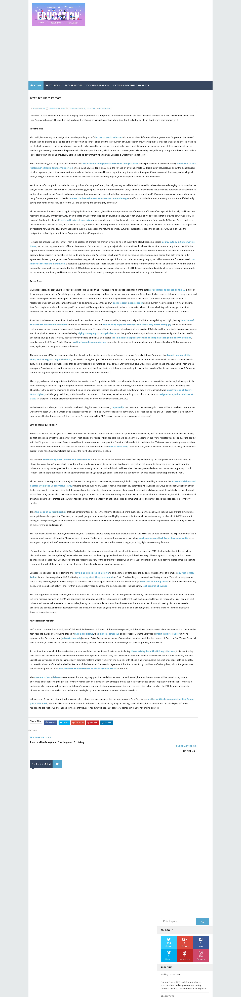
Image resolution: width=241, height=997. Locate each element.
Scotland (167, 722)
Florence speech (170, 458)
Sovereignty (191, 728)
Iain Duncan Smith (188, 493)
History (166, 493)
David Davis (193, 400)
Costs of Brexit (170, 376)
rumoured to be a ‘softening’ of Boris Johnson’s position (83, 152)
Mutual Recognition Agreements (178, 605)
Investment (168, 517)
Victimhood (168, 804)
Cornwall (167, 370)
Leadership (167, 564)
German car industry (172, 488)
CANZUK (184, 335)
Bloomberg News (128, 744)
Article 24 (167, 294)
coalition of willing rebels (130, 683)
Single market (169, 728)
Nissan (187, 616)
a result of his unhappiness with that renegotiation (110, 148)
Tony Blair (188, 763)
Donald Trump (190, 417)
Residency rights (170, 704)
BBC (182, 300)
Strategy (167, 745)
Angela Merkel (190, 288)
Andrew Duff (168, 288)
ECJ (184, 423)
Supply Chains (187, 745)
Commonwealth (190, 359)
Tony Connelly (169, 769)
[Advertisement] (150, 27)
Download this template (131, 58)
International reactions (174, 511)
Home (38, 58)
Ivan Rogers (189, 523)
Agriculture (168, 282)
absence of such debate (47, 805)
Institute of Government (175, 505)
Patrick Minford (170, 652)
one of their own (127, 514)
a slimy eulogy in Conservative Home (58, 257)
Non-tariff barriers (172, 628)
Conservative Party (77, 80)
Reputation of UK (170, 699)
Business (166, 335)
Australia (167, 300)
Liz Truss (193, 575)
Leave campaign (189, 564)
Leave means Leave (170, 570)
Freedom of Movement (173, 476)
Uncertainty (168, 792)
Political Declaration (173, 669)
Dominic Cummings (192, 411)
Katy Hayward (168, 552)
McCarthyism (194, 587)
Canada (165, 341)
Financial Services (171, 441)
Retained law (194, 704)
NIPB (178, 611)
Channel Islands (170, 347)
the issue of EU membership (50, 596)
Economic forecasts (172, 429)
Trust (193, 781)
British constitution (173, 329)
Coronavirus (187, 370)
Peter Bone (167, 658)
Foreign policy (169, 470)
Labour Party (184, 558)
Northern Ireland (171, 634)
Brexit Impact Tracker (89, 749)
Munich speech (169, 599)
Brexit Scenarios (191, 318)
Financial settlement (173, 446)
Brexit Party (168, 318)
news (187, 833)
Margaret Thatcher (172, 581)
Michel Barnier (191, 593)
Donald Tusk (168, 423)
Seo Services (73, 58)
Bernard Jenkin (194, 306)
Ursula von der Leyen (172, 798)
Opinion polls (183, 640)
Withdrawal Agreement (173, 828)
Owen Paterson (169, 646)
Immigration (168, 499)
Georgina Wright (193, 482)
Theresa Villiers (191, 757)
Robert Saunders (190, 710)
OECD (164, 640)
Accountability (192, 277)
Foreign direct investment (175, 464)
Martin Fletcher (170, 587)
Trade (188, 769)
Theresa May (168, 757)
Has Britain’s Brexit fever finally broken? (180, 260)
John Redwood (169, 540)
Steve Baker (168, 740)
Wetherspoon (169, 816)
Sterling (184, 734)
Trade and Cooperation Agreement (179, 775)
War (179, 810)
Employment (168, 435)
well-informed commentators (55, 383)
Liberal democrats (171, 575)
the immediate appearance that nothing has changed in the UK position (78, 379)
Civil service (168, 359)
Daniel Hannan (191, 388)
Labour (165, 558)
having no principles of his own (92, 670)
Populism (167, 675)
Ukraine (179, 786)
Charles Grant (194, 347)
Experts (187, 435)
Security (185, 722)
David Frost (91, 80)
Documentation (97, 58)
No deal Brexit (169, 622)
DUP (188, 382)
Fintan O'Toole (169, 452)
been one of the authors (87, 357)
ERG (197, 423)
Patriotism (192, 652)
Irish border (168, 523)
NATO (164, 611)
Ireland (186, 517)
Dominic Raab (168, 417)
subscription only (40, 753)
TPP (186, 751)
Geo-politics (168, 482)
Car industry (184, 341)
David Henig (189, 405)
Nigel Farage (195, 611)
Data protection (170, 394)
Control (195, 364)
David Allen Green (170, 400)
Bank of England (170, 306)
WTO (199, 804)
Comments (104, 80)
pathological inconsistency (128, 331)
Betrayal (166, 312)
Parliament (191, 646)
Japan (190, 529)
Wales (165, 810)
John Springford (193, 540)
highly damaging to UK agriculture (107, 370)
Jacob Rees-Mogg (170, 529)
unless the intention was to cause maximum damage (105, 196)
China (165, 353)
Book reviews (167, 245)
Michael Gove (168, 593)
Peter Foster (188, 658)
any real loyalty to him (69, 675)
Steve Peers (188, 740)
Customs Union (169, 382)
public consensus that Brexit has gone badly (89, 631)
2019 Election (169, 277)
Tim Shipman (168, 763)
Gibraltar (197, 488)
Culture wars (194, 376)
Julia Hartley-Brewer (172, 546)
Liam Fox (192, 570)
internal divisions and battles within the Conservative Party (79, 566)
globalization (169, 833)
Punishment (168, 687)
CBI (198, 335)
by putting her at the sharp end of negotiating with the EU (77, 400)
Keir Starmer (190, 552)
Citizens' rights (185, 353)
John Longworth (170, 534)
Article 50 (186, 294)
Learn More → (58, 962)
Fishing (190, 452)
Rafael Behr (188, 687)
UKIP (164, 786)
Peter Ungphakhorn (172, 663)
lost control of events (49, 692)
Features (52, 58)
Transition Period (171, 781)
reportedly (118, 466)
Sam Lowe (182, 716)
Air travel (188, 282)
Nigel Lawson (168, 616)
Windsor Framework (172, 822)
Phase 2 (194, 663)
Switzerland (168, 751)
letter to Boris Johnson (109, 113)
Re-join (165, 693)
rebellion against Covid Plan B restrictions (66, 531)
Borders (184, 312)
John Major (193, 534)
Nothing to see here (171, 224)
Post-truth (186, 675)
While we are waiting (171, 253)
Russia (165, 716)
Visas (185, 804)
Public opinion (191, 681)
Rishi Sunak (168, 710)
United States (191, 792)
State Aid (166, 734)
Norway (193, 634)
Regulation (183, 693)
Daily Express (168, 388)
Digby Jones (168, 411)
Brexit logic (168, 323)
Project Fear (168, 681)
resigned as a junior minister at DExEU (55, 453)
